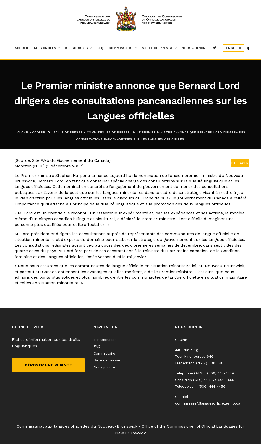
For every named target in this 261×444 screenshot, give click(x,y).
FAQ (100, 48)
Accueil (22, 48)
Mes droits (47, 48)
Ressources (78, 48)
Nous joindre (194, 48)
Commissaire (123, 48)
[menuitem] (233, 48)
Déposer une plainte (48, 365)
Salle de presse (159, 48)
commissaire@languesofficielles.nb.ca (207, 403)
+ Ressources (105, 340)
